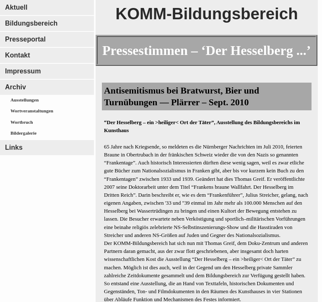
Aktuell (16, 7)
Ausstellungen (24, 99)
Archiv (15, 87)
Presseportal (25, 39)
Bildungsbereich (31, 23)
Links (14, 147)
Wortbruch (21, 122)
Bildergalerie (23, 132)
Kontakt (17, 55)
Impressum (23, 71)
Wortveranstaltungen (31, 110)
